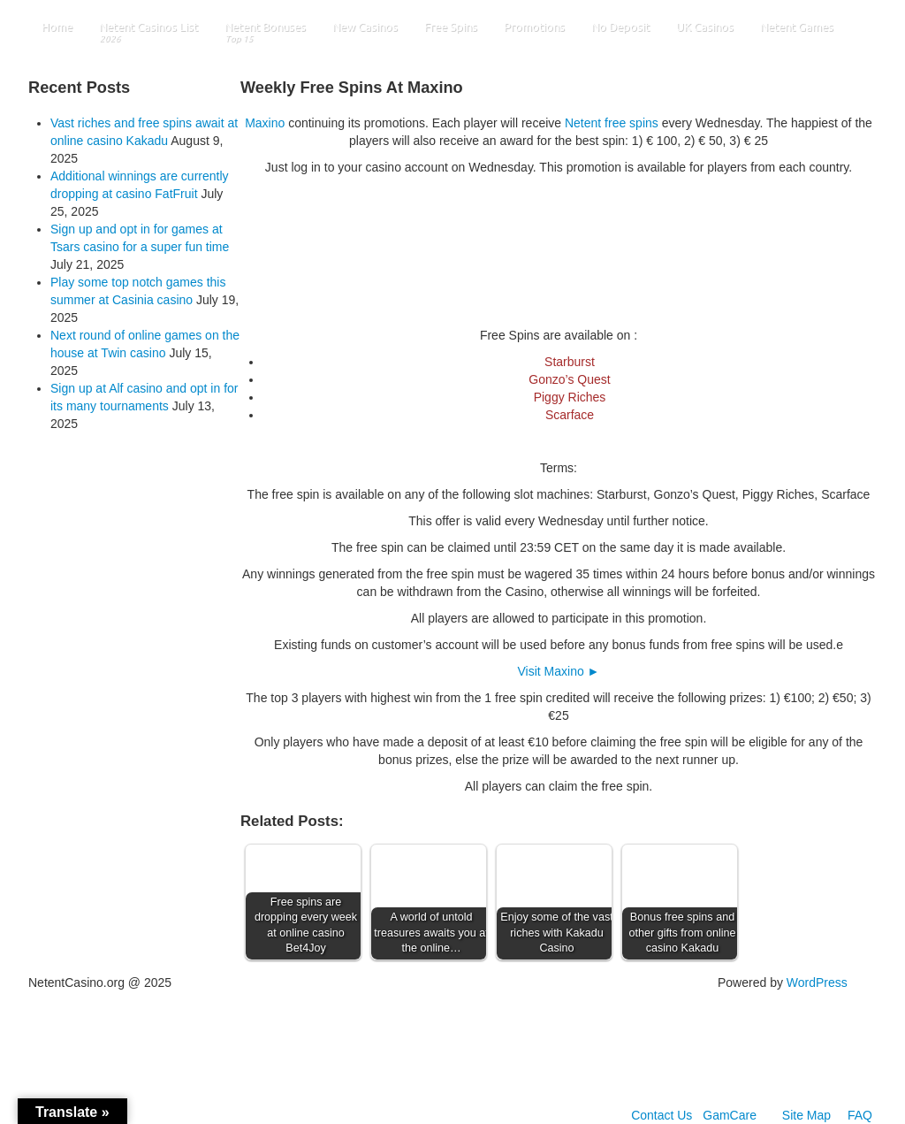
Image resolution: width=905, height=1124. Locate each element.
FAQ (860, 1115)
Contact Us (661, 1115)
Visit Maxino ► (559, 671)
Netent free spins (611, 123)
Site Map (806, 1115)
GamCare (730, 1115)
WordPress (817, 982)
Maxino (265, 123)
